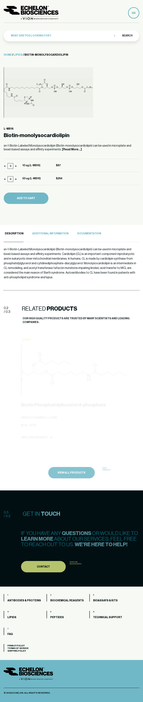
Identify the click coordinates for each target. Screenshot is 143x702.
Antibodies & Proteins (24, 600)
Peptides (57, 617)
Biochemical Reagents (67, 600)
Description (14, 233)
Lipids (18, 55)
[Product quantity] (10, 166)
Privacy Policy (16, 646)
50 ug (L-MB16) (31, 178)
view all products (71, 480)
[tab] (13, 233)
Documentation (89, 233)
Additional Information (50, 233)
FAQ (10, 634)
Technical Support (107, 617)
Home (8, 55)
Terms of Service (18, 648)
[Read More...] (72, 149)
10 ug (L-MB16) (31, 165)
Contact (43, 574)
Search (127, 34)
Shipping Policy (16, 651)
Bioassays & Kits (105, 600)
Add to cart (26, 198)
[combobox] (62, 35)
